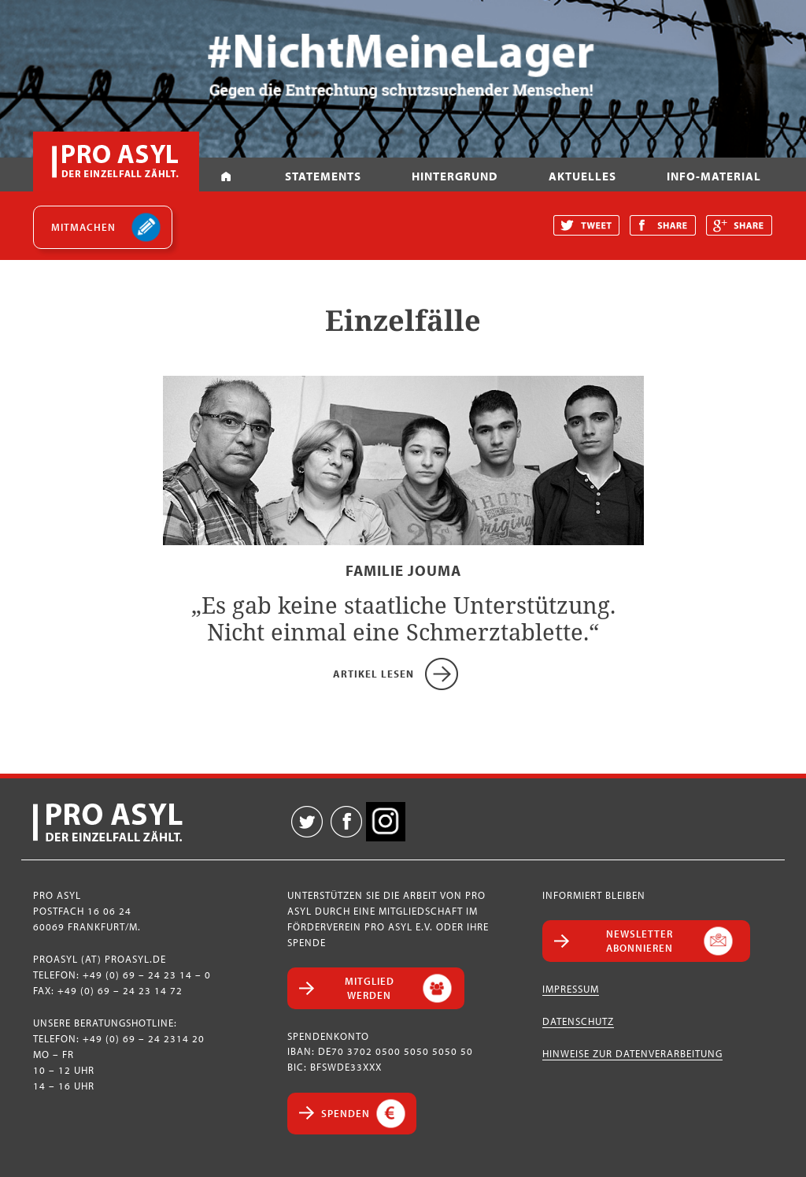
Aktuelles (582, 176)
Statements (323, 176)
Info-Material (714, 176)
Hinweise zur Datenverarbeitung (632, 1053)
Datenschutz (578, 1021)
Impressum (570, 988)
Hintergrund (454, 176)
